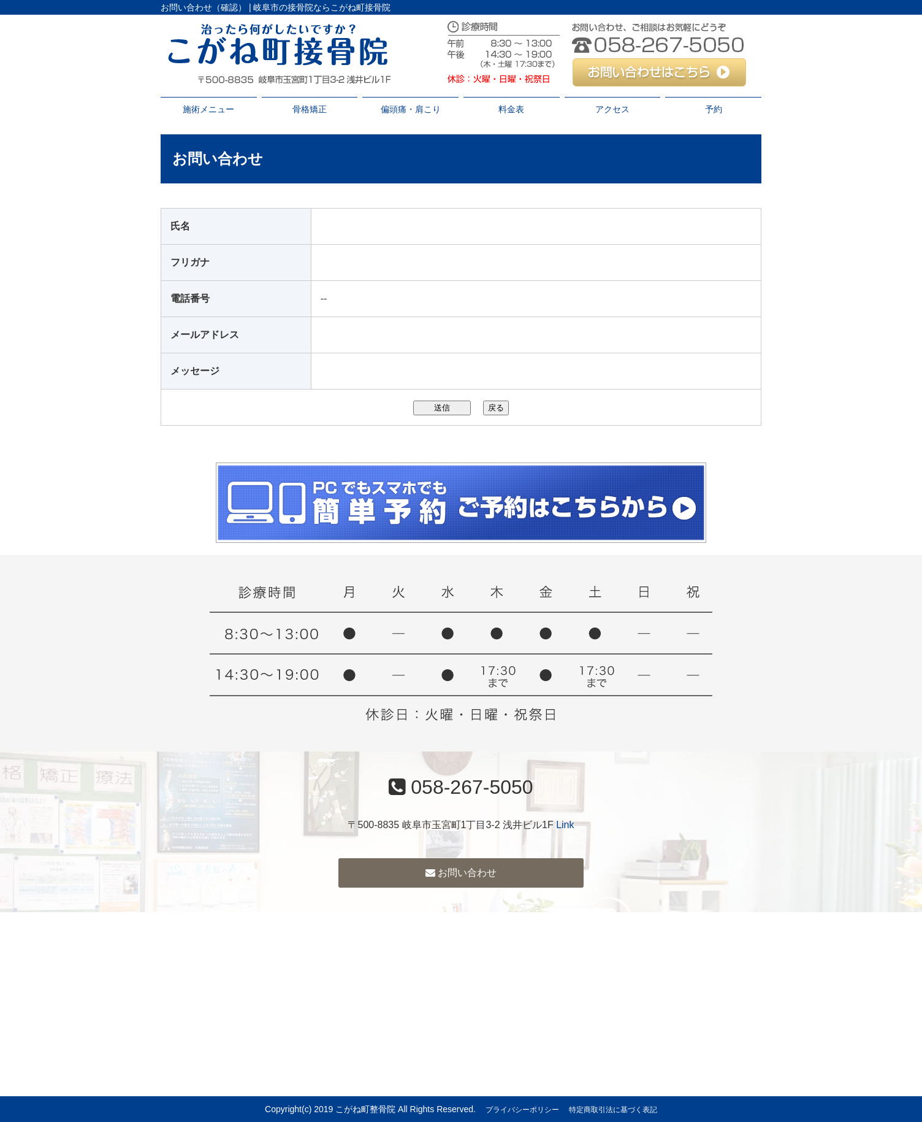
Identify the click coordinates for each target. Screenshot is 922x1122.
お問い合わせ (461, 872)
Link (565, 825)
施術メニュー (208, 109)
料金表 (511, 109)
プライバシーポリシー (522, 1109)
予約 (713, 109)
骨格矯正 (309, 109)
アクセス (612, 109)
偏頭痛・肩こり (411, 109)
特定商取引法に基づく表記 (613, 1109)
